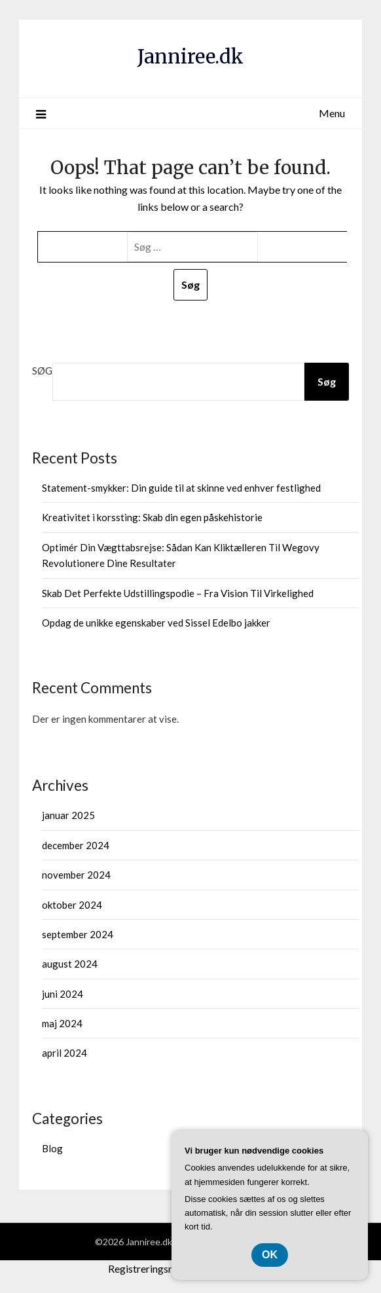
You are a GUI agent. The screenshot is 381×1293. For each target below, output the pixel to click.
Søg (42, 370)
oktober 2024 (72, 905)
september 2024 (77, 934)
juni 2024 (62, 994)
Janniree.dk (190, 57)
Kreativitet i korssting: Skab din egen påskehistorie (152, 517)
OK (270, 1254)
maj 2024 (62, 1023)
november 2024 (76, 875)
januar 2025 (68, 815)
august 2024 (70, 964)
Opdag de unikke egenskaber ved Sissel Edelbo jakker (156, 622)
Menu (332, 113)
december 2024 (75, 845)
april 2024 (64, 1053)
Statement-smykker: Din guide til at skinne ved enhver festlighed (181, 488)
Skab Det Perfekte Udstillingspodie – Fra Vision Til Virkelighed (178, 593)
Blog (52, 1148)
